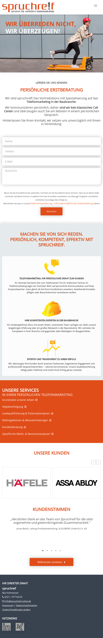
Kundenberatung (12, 427)
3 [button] (51, 550)
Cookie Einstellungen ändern (16, 609)
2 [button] (47, 550)
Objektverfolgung (12, 406)
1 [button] (42, 550)
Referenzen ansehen (49, 562)
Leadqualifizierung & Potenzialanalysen (26, 413)
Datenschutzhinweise (26, 605)
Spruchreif (28, 7)
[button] (98, 462)
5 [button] (60, 550)
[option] (51, 523)
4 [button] (55, 550)
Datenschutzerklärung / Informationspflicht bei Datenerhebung (61, 203)
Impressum (7, 605)
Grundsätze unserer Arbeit (18, 400)
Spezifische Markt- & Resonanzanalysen (26, 434)
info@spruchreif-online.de (18, 601)
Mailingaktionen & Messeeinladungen (25, 420)
